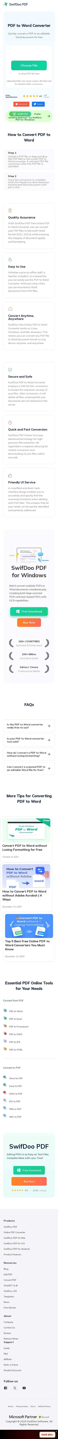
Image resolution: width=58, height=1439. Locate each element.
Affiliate (8, 1359)
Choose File (29, 65)
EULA (33, 1406)
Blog (6, 1269)
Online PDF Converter (14, 1232)
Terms (10, 1406)
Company (8, 1322)
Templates (9, 1296)
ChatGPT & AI (11, 1285)
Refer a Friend (11, 1364)
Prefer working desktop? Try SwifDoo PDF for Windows (29, 116)
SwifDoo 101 (10, 1291)
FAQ (6, 1353)
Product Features (12, 1254)
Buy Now (29, 622)
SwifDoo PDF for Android (17, 1249)
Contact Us (9, 1327)
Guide (7, 1348)
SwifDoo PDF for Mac (15, 1238)
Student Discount (12, 1370)
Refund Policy (44, 1406)
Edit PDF (8, 1274)
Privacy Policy (22, 1406)
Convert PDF (10, 1280)
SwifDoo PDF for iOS (14, 1243)
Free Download (29, 611)
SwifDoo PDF (10, 1226)
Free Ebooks (10, 1307)
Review (7, 1333)
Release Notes (11, 1338)
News (6, 1302)
